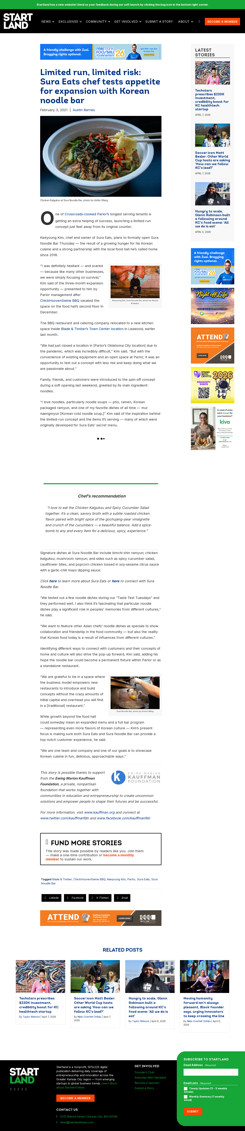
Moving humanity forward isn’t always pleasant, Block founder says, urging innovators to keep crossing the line (203, 1009)
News (46, 22)
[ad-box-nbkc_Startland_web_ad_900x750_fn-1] (212, 252)
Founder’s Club (144, 1074)
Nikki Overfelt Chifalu (89, 1018)
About (184, 22)
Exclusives (69, 22)
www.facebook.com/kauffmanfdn (123, 820)
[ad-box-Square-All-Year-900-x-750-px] (212, 371)
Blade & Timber (62, 881)
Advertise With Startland (150, 1079)
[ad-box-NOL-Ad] (212, 292)
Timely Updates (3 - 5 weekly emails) (205, 1092)
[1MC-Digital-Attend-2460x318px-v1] (100, 920)
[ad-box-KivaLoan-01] (212, 411)
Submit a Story (159, 22)
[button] (53, 22)
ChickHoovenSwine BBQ (89, 881)
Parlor (131, 881)
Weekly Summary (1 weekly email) (204, 1100)
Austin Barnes (84, 112)
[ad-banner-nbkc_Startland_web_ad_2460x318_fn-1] (100, 53)
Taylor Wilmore (31, 1018)
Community (96, 22)
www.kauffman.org (99, 815)
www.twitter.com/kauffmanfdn (64, 820)
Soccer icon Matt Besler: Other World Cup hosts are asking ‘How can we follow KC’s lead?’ (212, 163)
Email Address (200, 1067)
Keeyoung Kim (116, 881)
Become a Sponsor (147, 1085)
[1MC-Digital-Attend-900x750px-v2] (212, 331)
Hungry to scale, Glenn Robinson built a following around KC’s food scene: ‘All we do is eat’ (212, 221)
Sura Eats (143, 881)
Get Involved (126, 22)
